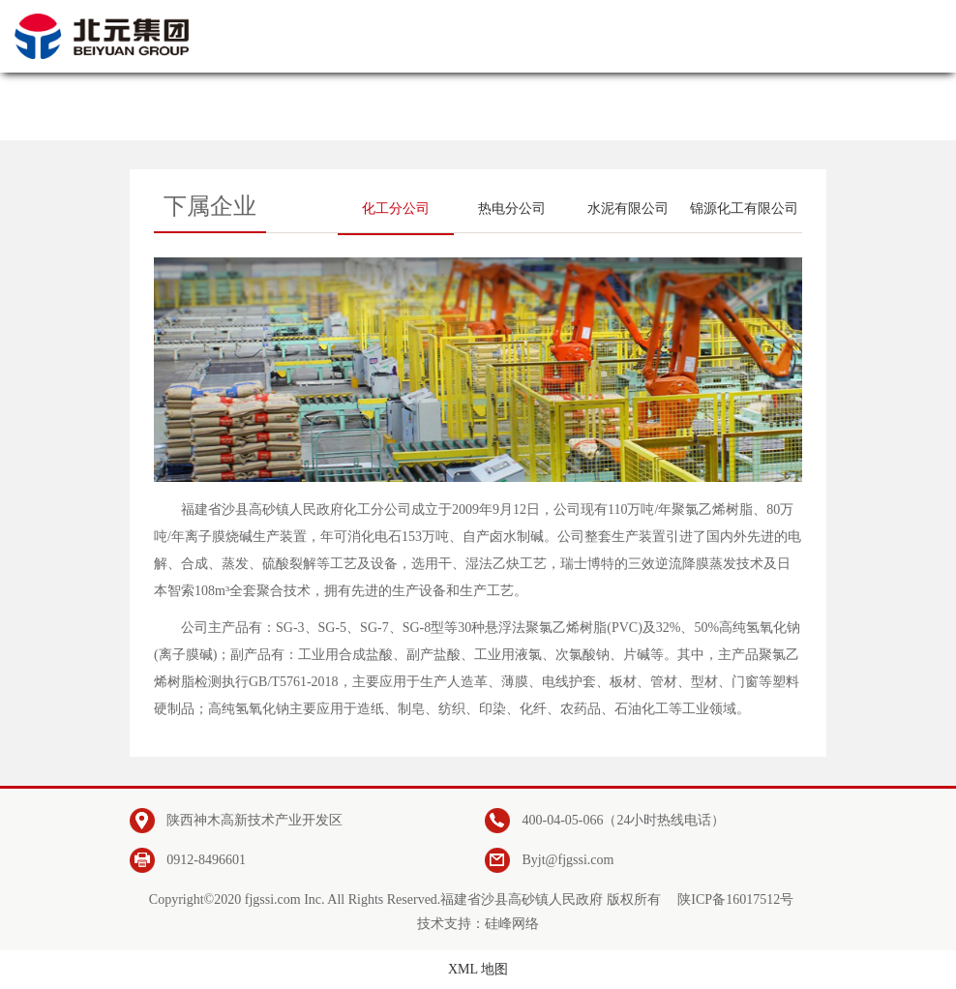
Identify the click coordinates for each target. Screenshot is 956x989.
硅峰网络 (512, 923)
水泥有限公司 (628, 208)
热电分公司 (512, 208)
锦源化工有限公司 (744, 208)
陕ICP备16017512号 (735, 899)
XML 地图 (478, 969)
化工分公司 (396, 208)
